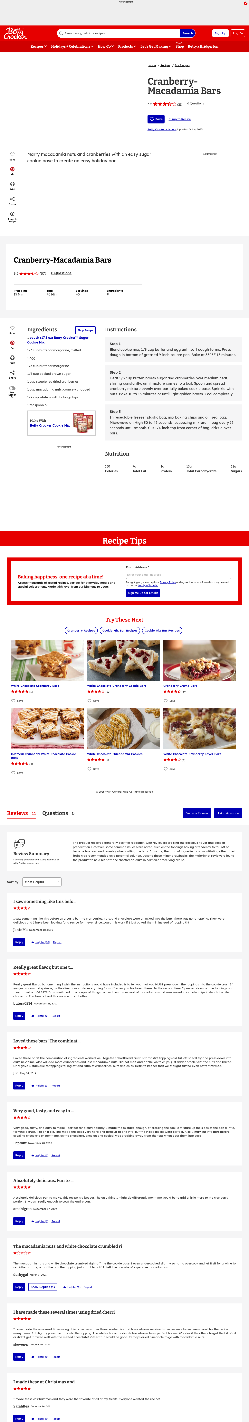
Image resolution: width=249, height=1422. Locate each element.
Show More (124, 1374)
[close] (245, 4)
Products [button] (125, 46)
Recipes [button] (37, 46)
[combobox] (118, 33)
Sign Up (220, 33)
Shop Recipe (85, 330)
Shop (180, 46)
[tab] (21, 813)
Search (188, 33)
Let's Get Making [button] (154, 46)
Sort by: (13, 836)
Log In (238, 33)
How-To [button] (104, 46)
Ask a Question (228, 813)
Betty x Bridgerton (203, 46)
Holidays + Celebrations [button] (70, 46)
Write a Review (197, 813)
